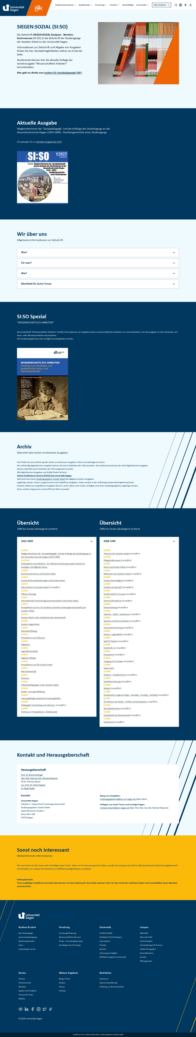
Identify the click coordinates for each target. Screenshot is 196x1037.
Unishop (62, 991)
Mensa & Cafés (146, 937)
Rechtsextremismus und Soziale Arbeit (38, 574)
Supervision (109, 668)
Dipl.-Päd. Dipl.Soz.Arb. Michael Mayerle (39, 778)
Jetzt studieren (160, 5)
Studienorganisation (26, 941)
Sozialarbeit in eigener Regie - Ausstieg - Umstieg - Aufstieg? (131, 695)
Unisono (21, 979)
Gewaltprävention (112, 708)
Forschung (99, 5)
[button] (185, 4)
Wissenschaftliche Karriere (70, 937)
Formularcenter (24, 983)
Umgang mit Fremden (113, 661)
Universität (141, 5)
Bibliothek (144, 933)
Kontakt (143, 957)
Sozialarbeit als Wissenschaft (117, 715)
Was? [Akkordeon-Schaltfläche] (24, 252)
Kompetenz (109, 655)
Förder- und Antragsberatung (71, 941)
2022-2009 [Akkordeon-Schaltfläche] (27, 541)
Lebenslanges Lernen (27, 949)
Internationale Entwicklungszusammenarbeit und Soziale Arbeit (50, 601)
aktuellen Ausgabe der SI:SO (49, 142)
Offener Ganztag (28, 594)
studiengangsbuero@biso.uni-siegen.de (118, 799)
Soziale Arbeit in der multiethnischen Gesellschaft (43, 618)
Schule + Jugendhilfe (113, 634)
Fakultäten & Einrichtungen (111, 937)
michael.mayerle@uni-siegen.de (114, 808)
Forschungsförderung (67, 933)
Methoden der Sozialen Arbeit (117, 574)
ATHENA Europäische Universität (113, 957)
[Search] (176, 5)
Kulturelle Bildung (29, 631)
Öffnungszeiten (146, 961)
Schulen (62, 983)
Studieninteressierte (64, 5)
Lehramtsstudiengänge (27, 937)
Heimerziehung (110, 607)
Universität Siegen (34, 1019)
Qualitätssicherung (112, 681)
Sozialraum (109, 722)
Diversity (25, 678)
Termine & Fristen (25, 995)
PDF (48, 339)
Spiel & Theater (111, 641)
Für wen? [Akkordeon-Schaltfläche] (26, 262)
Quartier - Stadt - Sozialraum (117, 614)
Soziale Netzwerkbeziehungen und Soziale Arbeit (43, 580)
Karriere (103, 949)
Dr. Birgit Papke (28, 788)
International (105, 941)
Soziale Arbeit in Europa (115, 594)
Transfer (113, 5)
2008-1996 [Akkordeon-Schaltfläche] (110, 541)
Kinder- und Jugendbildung (33, 692)
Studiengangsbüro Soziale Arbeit (50, 479)
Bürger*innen (64, 979)
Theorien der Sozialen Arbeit (117, 554)
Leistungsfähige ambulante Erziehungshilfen (41, 698)
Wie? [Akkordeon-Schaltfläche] (24, 273)
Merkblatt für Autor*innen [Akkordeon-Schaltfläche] (36, 283)
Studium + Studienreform (115, 675)
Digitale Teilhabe (28, 658)
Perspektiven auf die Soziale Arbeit (37, 665)
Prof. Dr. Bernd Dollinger (32, 775)
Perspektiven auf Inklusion (33, 638)
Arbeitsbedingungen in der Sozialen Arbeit (40, 685)
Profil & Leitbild (106, 933)
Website (21, 999)
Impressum (104, 979)
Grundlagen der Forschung (69, 945)
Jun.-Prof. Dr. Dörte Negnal (33, 785)
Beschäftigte (128, 5)
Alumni (62, 987)
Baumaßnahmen (146, 953)
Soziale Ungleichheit (30, 624)
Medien (107, 688)
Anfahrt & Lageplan (148, 949)
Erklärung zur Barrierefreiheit (112, 987)
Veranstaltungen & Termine (151, 945)
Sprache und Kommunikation (117, 621)
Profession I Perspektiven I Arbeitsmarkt (39, 712)
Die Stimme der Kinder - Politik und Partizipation (125, 702)
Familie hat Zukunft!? (113, 587)
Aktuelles (22, 987)
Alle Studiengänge (25, 933)
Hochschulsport (146, 941)
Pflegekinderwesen (112, 560)
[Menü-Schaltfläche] (190, 5)
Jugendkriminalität (29, 651)
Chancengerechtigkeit (108, 953)
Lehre (20, 945)
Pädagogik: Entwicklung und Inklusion (38, 705)
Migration (25, 644)
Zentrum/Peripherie (112, 601)
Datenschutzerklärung (108, 983)
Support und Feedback (27, 991)
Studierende (84, 5)
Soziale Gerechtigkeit (113, 580)
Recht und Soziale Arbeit (115, 567)
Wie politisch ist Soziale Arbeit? (35, 587)
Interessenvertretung (113, 628)
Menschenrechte (28, 671)
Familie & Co (109, 648)
